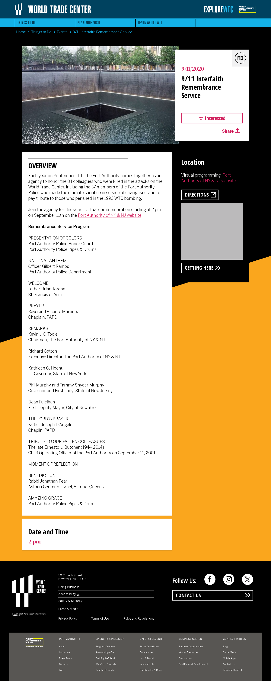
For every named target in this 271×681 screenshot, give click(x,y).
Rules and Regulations (138, 619)
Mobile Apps (229, 658)
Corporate (64, 652)
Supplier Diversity (105, 670)
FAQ (61, 670)
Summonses (146, 652)
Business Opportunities (191, 646)
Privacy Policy (67, 619)
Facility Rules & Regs (150, 670)
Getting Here (199, 267)
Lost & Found (147, 658)
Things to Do (26, 22)
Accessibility (69, 594)
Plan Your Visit (89, 22)
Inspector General (232, 670)
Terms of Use (100, 619)
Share (228, 131)
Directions (197, 194)
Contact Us (188, 595)
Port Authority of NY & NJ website (109, 215)
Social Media (229, 652)
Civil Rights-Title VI (105, 658)
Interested (215, 118)
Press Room (65, 658)
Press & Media (68, 609)
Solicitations (185, 658)
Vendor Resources (188, 652)
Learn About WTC (150, 22)
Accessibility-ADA (105, 652)
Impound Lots (147, 664)
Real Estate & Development (193, 664)
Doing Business (68, 587)
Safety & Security (70, 601)
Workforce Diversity (106, 664)
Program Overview (105, 646)
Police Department (149, 646)
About (62, 646)
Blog (225, 646)
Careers (63, 664)
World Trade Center (59, 9)
